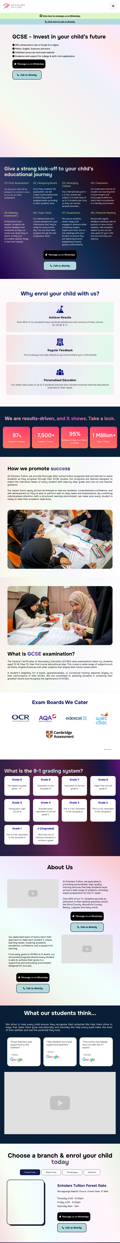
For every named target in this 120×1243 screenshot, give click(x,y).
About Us (60, 1202)
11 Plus (103, 1202)
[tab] (30, 1115)
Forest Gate (80, 1202)
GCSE (102, 1216)
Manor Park (80, 1207)
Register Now (60, 1213)
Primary (103, 1207)
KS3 (102, 1212)
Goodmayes (80, 1212)
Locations (60, 1207)
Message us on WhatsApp (29, 64)
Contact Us (60, 1220)
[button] (113, 6)
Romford (79, 1216)
